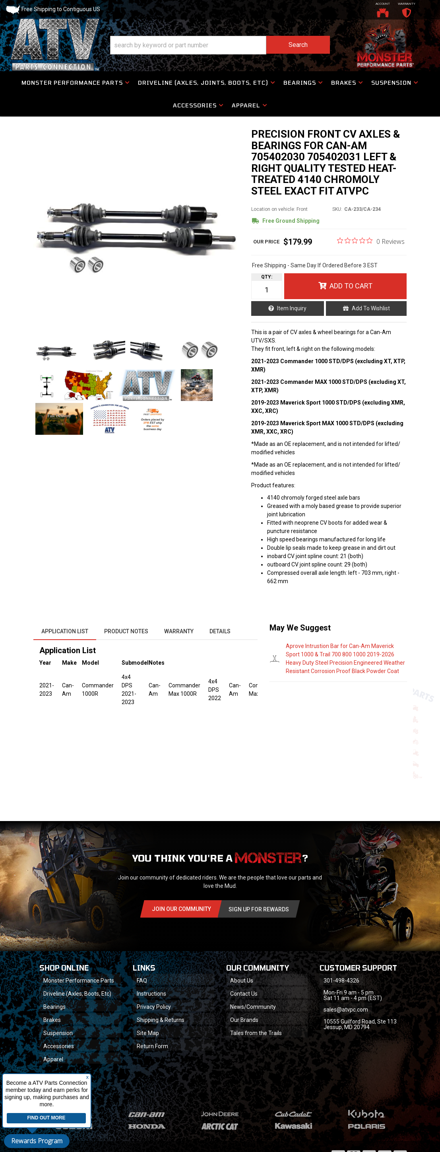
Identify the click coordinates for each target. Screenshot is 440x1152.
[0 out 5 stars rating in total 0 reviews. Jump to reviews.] (371, 241)
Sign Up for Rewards (259, 909)
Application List (64, 631)
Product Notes (126, 631)
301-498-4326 (341, 980)
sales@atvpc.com (346, 1009)
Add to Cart (351, 286)
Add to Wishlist (371, 308)
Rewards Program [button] (36, 1140)
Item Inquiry (291, 308)
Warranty (179, 631)
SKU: (337, 209)
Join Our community (181, 909)
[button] (220, 45)
